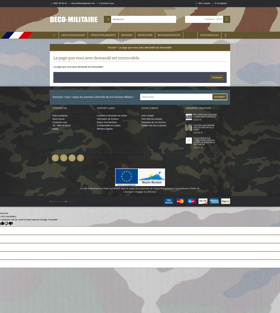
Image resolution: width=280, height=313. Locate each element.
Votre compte (147, 115)
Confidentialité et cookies (108, 125)
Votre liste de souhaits (151, 119)
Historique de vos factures (153, 122)
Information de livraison (108, 119)
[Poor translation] (8, 223)
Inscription (219, 96)
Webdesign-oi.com (57, 201)
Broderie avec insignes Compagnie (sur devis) (205, 116)
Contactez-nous (59, 122)
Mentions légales (105, 129)
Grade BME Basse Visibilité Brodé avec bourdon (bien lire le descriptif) (204, 141)
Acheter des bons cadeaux (153, 125)
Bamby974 (71, 201)
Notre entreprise (60, 115)
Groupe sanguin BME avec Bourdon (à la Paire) (203, 127)
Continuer (217, 77)
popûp (55, 129)
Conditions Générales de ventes (112, 115)
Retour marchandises (107, 122)
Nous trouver (58, 119)
